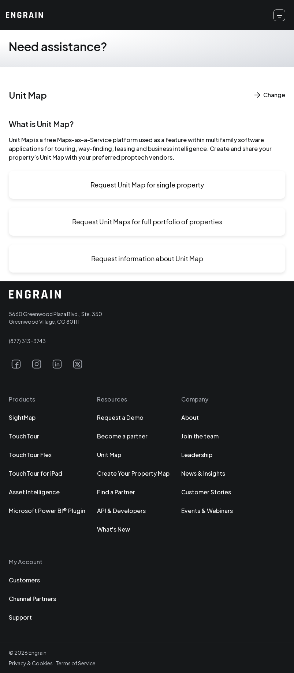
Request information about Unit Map (147, 258)
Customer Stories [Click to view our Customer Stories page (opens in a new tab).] (206, 492)
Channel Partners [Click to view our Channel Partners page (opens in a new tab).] (32, 598)
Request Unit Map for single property (147, 184)
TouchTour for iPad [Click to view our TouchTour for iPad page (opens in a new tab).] (35, 473)
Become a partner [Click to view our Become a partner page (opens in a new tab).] (122, 436)
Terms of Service (76, 663)
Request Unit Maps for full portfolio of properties (147, 221)
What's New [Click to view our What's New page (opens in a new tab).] (113, 529)
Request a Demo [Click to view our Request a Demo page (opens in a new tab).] (120, 417)
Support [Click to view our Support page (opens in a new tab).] (20, 617)
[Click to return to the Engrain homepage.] (24, 15)
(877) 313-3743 (27, 341)
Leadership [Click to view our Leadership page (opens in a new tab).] (196, 455)
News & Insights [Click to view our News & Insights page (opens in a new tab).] (203, 473)
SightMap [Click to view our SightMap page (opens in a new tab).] (22, 417)
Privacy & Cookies (31, 663)
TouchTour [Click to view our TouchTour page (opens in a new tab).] (24, 436)
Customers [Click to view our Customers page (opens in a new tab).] (24, 580)
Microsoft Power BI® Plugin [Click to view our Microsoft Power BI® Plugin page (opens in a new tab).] (47, 510)
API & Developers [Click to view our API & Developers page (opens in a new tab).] (121, 510)
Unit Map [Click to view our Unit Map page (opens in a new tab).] (109, 455)
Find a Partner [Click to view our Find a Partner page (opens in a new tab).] (116, 492)
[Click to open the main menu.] (279, 15)
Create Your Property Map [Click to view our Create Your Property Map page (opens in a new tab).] (133, 473)
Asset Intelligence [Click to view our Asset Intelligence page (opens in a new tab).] (34, 492)
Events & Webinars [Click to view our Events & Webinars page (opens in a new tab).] (207, 510)
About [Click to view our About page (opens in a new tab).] (190, 417)
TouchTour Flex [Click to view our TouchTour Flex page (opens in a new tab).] (30, 455)
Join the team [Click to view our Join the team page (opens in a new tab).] (200, 436)
